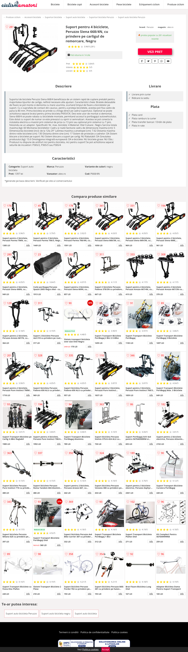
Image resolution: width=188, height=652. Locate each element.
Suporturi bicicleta (53, 17)
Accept (105, 649)
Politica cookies (119, 632)
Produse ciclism (175, 4)
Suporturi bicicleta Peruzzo (101, 17)
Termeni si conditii (68, 632)
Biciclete (55, 4)
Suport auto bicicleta (75, 17)
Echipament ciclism (149, 4)
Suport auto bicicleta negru (55, 613)
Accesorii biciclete (99, 4)
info (28, 245)
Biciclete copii (74, 4)
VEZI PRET (155, 51)
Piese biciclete (123, 4)
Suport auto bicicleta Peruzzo (131, 17)
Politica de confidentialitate (94, 632)
